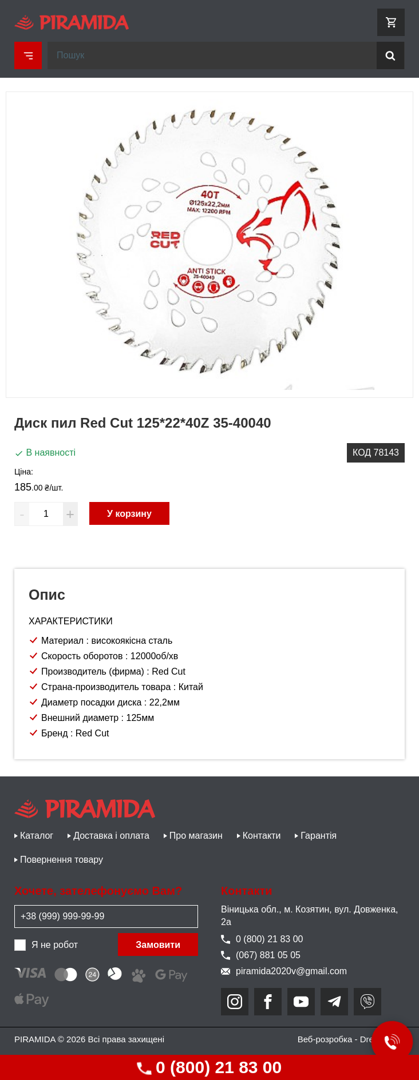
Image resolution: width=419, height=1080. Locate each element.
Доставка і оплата (111, 835)
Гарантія (319, 835)
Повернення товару (61, 859)
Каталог (36, 835)
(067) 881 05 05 (261, 955)
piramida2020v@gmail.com (284, 971)
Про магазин (196, 835)
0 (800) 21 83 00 (209, 1067)
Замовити (158, 945)
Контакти (262, 835)
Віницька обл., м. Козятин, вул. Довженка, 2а (309, 915)
